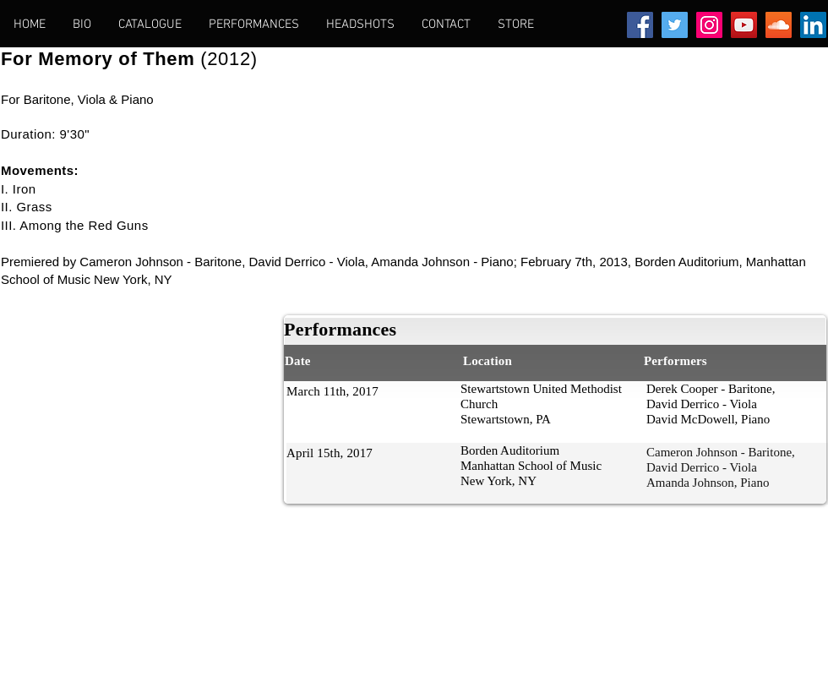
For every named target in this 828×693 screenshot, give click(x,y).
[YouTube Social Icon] (744, 25)
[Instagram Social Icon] (709, 25)
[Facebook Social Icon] (640, 25)
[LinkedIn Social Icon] (813, 25)
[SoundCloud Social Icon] (778, 25)
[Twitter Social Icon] (675, 25)
